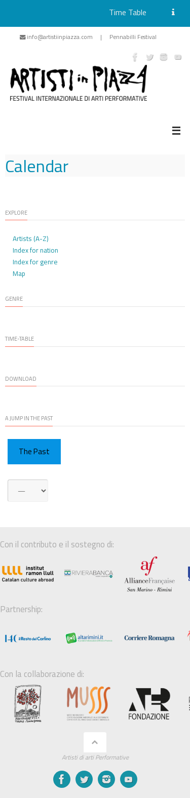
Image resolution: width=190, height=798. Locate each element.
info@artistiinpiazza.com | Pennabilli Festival (88, 36)
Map (19, 273)
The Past (34, 451)
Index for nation (35, 250)
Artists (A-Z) (31, 238)
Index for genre (35, 262)
